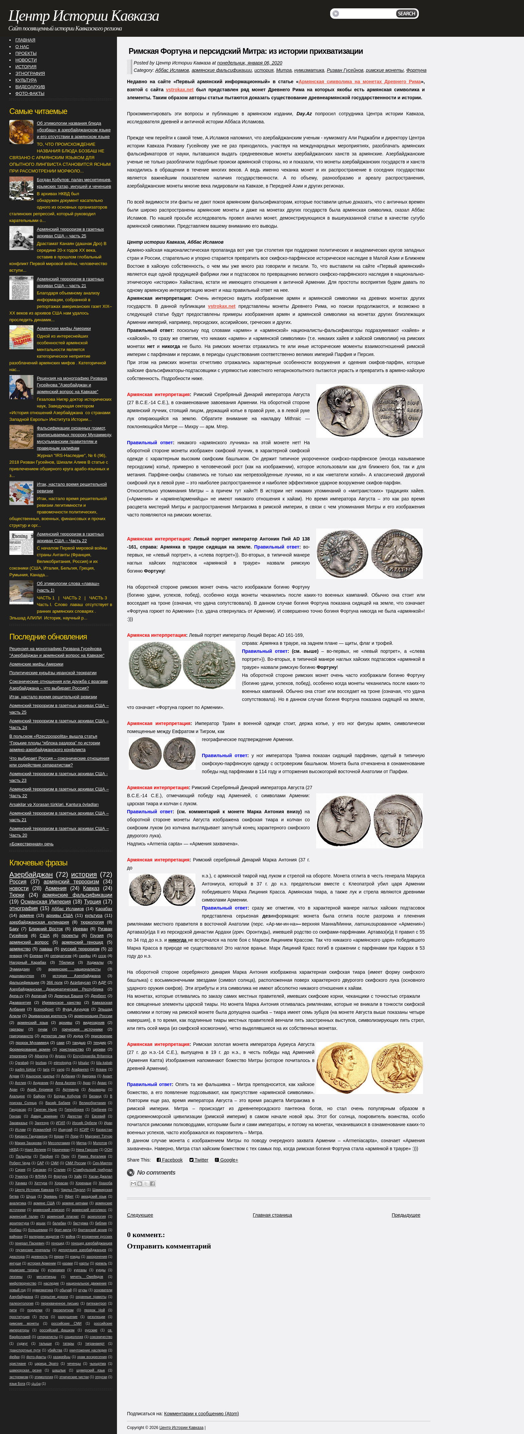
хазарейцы (62, 1357)
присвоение (101, 1036)
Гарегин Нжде (45, 1109)
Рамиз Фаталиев (92, 1156)
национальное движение (86, 1283)
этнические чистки (74, 1377)
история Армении (41, 1263)
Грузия (97, 935)
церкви (99, 1049)
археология (97, 1216)
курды (101, 1270)
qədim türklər (25, 1069)
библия (101, 1223)
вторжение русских (97, 1236)
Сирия (20, 1170)
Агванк (101, 1069)
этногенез (18, 1056)
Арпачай (39, 995)
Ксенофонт (44, 1009)
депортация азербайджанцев (82, 1250)
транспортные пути (24, 1350)
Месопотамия (59, 1143)
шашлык (59, 1370)
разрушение (68, 1317)
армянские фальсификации (221, 70)
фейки (14, 1357)
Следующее (140, 1215)
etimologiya (63, 1063)
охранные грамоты (91, 1297)
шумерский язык (90, 1370)
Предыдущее (406, 1215)
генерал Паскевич (29, 1243)
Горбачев (99, 1109)
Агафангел (80, 1069)
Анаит (107, 1076)
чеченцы (74, 1363)
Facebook (169, 1160)
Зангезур (42, 1123)
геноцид (57, 1243)
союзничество (101, 1337)
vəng (60, 1069)
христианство (71, 1049)
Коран (59, 1136)
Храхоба (105, 1183)
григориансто (21, 1036)
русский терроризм (80, 948)
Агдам (14, 1076)
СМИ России (76, 1163)
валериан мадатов (44, 1236)
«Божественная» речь (31, 843)
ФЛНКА (41, 1176)
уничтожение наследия (88, 1350)
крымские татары (24, 1270)
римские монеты (385, 70)
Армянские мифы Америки (64, 328)
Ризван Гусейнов (345, 70)
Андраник (40, 1083)
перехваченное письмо (60, 1303)
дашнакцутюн (21, 975)
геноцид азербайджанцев (91, 1243)
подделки (34, 1310)
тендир (99, 1042)
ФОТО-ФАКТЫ (29, 93)
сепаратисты (47, 1337)
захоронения (96, 1257)
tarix (46, 1069)
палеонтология (21, 1303)
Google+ (226, 1160)
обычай (65, 1290)
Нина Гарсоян (87, 1150)
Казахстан (104, 1129)
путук (43, 1317)
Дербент (98, 995)
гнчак (42, 1029)
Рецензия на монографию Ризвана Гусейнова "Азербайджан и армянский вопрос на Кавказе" (72, 385)
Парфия (46, 1156)
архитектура (19, 1223)
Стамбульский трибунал (92, 1170)
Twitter (199, 1160)
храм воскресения (92, 1357)
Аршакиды (96, 1089)
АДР (102, 982)
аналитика (17, 1203)
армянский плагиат (63, 1216)
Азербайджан (31, 874)
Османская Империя (46, 902)
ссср (102, 955)
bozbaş (41, 1063)
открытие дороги (54, 1297)
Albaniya (41, 1056)
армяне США (44, 1203)
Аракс (102, 1083)
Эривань (50, 1196)
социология (73, 1337)
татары (68, 1343)
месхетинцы (46, 1277)
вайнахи (16, 1236)
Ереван (36, 955)
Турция (92, 902)
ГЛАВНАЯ (25, 39)
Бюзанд (95, 1096)
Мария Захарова (28, 1143)
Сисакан (39, 1170)
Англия (20, 1083)
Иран (108, 1123)
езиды (75, 1257)
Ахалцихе (17, 1096)
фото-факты (36, 1357)
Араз (87, 1083)
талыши (45, 1343)
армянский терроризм (71, 881)
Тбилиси (66, 962)
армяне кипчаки (75, 1203)
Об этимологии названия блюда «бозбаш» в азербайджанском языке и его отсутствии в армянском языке (74, 130)
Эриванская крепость (47, 1015)
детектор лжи (53, 1036)
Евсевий (98, 1116)
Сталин (60, 1170)
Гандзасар (17, 1109)
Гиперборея (74, 1109)
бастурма (80, 1223)
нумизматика (309, 70)
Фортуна (416, 70)
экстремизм (18, 1377)
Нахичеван (61, 1150)
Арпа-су (16, 995)
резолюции (96, 1317)
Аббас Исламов (172, 70)
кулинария (56, 1270)
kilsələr (83, 1063)
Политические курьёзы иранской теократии (53, 672)
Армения (56, 888)
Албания (68, 1076)
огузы (82, 1290)
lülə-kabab (104, 1063)
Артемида (71, 1089)
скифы (85, 955)
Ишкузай (65, 1129)
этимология (43, 1377)
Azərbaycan (80, 982)
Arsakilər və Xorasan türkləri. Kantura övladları (54, 804)
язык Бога (17, 1384)
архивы (65, 1022)
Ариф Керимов (40, 1089)
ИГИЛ (60, 1123)
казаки (67, 1263)
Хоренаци (83, 1183)
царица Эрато (46, 1363)
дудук (78, 1036)
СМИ (55, 1163)
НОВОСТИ (26, 60)
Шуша (31, 1196)
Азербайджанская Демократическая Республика (56, 989)
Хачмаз (21, 1183)
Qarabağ (21, 1063)
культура (93, 915)
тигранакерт (95, 1343)
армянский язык (32, 1022)
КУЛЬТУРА (26, 80)
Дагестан (75, 1116)
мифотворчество (22, 1283)
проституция (19, 1317)
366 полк (54, 982)
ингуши (15, 1263)
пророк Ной (94, 1310)
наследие (51, 1283)
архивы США (59, 915)
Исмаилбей (42, 1129)
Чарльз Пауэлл (73, 1190)
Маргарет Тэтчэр (98, 1136)
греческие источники (82, 1029)
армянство (20, 948)
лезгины (15, 1277)
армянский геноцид (82, 942)
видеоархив (94, 1022)
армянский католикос (89, 1210)
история (263, 70)
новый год (17, 1290)
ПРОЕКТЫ (26, 53)
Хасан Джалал (100, 1176)
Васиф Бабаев (57, 1103)
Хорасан (61, 1183)
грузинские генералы (32, 1250)
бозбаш (15, 1230)
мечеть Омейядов (86, 1277)
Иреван (80, 928)
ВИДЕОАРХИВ (30, 86)
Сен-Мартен (102, 1163)
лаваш (45, 948)
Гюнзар (15, 1116)
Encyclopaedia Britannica (92, 1056)
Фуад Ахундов (75, 1009)
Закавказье (18, 1123)
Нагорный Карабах (27, 962)
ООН (108, 1150)
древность (39, 1257)
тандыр (79, 1042)
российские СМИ (66, 1323)
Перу (65, 1156)
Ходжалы (95, 962)
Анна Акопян (65, 1083)
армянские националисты (74, 969)
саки (60, 1042)
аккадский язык (94, 1196)
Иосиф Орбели (84, 1123)
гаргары (16, 1029)
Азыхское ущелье (40, 1076)
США (45, 935)
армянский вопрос (29, 942)
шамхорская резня (25, 1370)
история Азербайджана (76, 975)
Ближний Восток (46, 928)
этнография (23, 908)
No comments (156, 1172)
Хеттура (40, 1183)
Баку (14, 928)
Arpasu (60, 1056)
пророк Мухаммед (32, 1042)
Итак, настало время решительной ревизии (53, 696)
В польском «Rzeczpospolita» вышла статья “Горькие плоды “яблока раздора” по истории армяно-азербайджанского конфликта (54, 743)
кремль (101, 1263)
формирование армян (29, 1049)
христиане (17, 1363)
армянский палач (23, 1216)
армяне (26, 915)
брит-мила (63, 1230)
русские (91, 1330)
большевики (38, 1230)
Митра (284, 70)
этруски (101, 1377)
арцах (40, 1223)
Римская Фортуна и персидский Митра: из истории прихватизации (246, 51)
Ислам (20, 1129)
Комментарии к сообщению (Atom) (201, 1413)
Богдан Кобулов (67, 1096)
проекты (69, 935)
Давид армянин (44, 1116)
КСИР (84, 1129)
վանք (36, 1384)
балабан (59, 1223)
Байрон (39, 1096)
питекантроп (96, 1303)
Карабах (104, 908)
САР (40, 1163)
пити (13, 1310)
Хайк (78, 1176)
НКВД (13, 1150)
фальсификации (24, 982)
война (70, 1236)
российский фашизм (56, 1330)
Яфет (69, 1196)
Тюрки (16, 895)
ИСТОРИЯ (25, 66)
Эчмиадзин (19, 969)
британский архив (92, 1230)
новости (19, 888)
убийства (54, 1350)
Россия (17, 881)
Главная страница (272, 1215)
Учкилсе (21, 1176)
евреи (59, 1257)
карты (84, 1263)
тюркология (92, 922)
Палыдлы (23, 1156)
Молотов (100, 1143)
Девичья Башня (68, 995)
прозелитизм (63, 1310)
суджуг (22, 1343)
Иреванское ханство (61, 1002)
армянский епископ (48, 1210)
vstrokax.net (179, 89)
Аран (13, 1089)
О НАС (22, 46)
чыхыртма (98, 1363)
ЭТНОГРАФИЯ (30, 73)
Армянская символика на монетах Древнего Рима (360, 81)
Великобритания (92, 1103)
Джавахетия (20, 1002)
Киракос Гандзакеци (31, 1136)
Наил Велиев (35, 1150)
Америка (89, 1076)
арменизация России (93, 1015)
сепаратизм (60, 955)
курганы (80, 1270)
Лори (74, 1136)
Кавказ (91, 888)
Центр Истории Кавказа (83, 15)
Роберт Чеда (19, 1163)
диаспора (17, 1257)
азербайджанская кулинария (39, 922)
